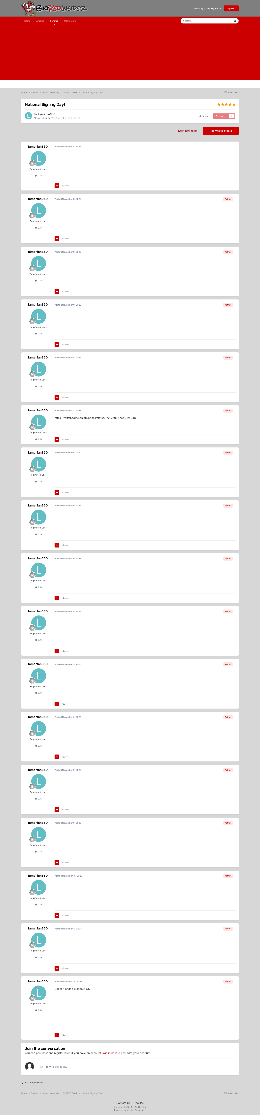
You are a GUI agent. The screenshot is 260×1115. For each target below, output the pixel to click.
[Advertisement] (130, 56)
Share (204, 116)
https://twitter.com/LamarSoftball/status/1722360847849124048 (95, 418)
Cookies (139, 1103)
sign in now (109, 1053)
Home (27, 21)
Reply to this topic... (54, 1066)
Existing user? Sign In (207, 8)
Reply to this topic (221, 130)
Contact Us (70, 21)
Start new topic (187, 130)
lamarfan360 (46, 114)
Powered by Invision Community (130, 1110)
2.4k (38, 175)
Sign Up (231, 8)
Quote (65, 185)
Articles (40, 21)
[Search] (197, 20)
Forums (54, 22)
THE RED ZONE (71, 118)
